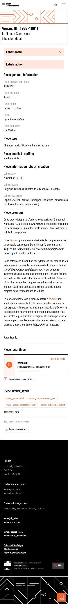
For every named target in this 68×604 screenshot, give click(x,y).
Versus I (14, 240)
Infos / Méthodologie (15, 545)
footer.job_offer (12, 518)
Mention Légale (13, 549)
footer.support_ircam (15, 532)
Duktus (52, 299)
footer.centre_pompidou (17, 535)
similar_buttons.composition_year (21, 404)
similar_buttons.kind (15, 398)
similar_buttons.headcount (53, 404)
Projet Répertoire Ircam (16, 552)
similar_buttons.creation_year (42, 398)
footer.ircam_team (14, 522)
